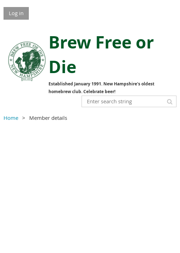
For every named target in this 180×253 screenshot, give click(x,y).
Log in (16, 13)
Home (11, 117)
